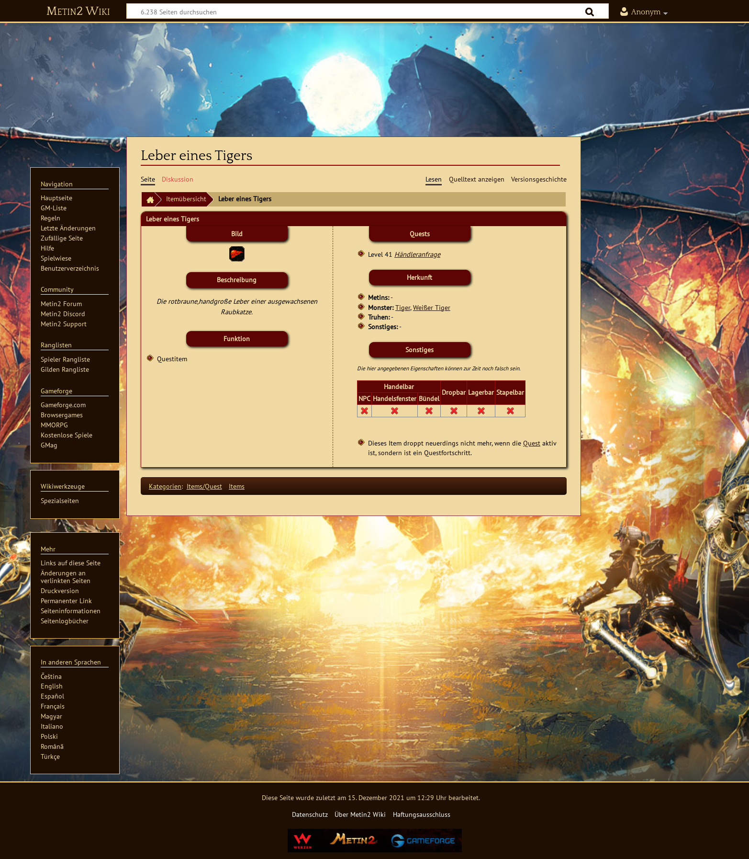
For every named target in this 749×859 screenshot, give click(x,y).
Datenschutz (310, 814)
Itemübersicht (186, 198)
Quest (531, 442)
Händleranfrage (417, 254)
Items (237, 486)
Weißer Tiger (431, 307)
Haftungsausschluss (421, 814)
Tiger (402, 307)
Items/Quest (204, 486)
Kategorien (165, 486)
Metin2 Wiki (78, 11)
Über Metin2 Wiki (360, 814)
